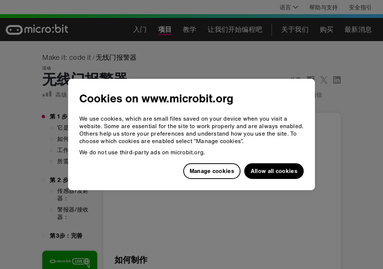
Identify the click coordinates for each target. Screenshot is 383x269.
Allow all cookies (274, 171)
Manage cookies (212, 171)
